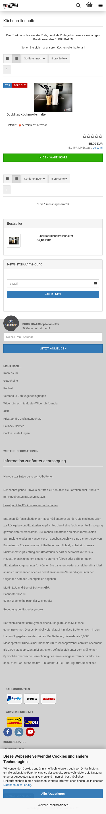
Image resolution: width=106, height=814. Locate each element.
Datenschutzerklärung (17, 785)
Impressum (10, 373)
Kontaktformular (13, 748)
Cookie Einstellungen (16, 433)
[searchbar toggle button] (78, 5)
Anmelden (53, 294)
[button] (7, 58)
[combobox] (34, 58)
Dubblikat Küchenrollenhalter (27, 114)
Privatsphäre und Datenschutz (22, 418)
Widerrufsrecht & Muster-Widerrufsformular (30, 403)
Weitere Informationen (53, 805)
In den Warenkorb (53, 157)
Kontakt (8, 388)
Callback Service (13, 426)
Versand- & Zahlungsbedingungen (24, 396)
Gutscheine (10, 380)
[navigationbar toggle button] (100, 5)
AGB (6, 411)
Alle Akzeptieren (53, 793)
